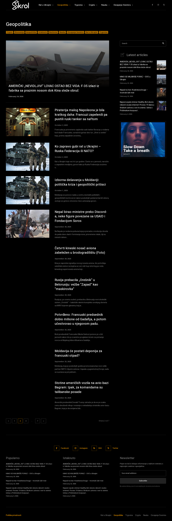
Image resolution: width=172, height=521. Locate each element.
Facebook (65, 448)
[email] (143, 473)
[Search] (163, 43)
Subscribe (143, 480)
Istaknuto (43, 32)
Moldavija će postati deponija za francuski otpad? (78, 353)
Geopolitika (31, 32)
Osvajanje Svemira (75, 32)
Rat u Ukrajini (91, 32)
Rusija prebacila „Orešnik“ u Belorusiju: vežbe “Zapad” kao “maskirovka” (76, 284)
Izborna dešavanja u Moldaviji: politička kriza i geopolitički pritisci (80, 182)
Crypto (9, 32)
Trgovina (103, 32)
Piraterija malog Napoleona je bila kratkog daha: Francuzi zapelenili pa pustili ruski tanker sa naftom (81, 114)
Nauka (62, 32)
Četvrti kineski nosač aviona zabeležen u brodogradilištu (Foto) (80, 250)
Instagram (84, 448)
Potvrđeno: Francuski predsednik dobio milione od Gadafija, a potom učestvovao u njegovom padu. (80, 319)
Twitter (115, 448)
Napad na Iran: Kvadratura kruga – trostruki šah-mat (134, 91)
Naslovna (53, 32)
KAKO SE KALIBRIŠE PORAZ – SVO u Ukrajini (23, 473)
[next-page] (43, 421)
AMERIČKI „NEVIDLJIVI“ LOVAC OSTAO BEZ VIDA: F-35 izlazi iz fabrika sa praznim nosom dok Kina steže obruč (136, 64)
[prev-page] (8, 421)
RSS (100, 448)
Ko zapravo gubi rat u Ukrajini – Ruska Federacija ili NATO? (78, 148)
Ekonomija (19, 32)
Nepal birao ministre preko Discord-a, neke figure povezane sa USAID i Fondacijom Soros (81, 216)
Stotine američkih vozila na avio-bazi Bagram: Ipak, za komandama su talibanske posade (81, 387)
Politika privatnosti (13, 515)
